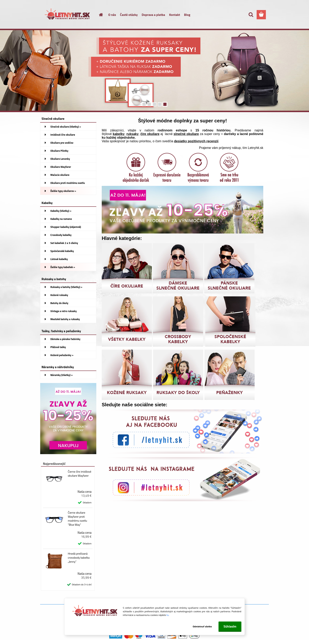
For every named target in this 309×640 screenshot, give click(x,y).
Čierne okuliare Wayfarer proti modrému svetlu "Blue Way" (77, 519)
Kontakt (174, 14)
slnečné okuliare (186, 134)
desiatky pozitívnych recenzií (196, 141)
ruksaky (132, 134)
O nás (112, 14)
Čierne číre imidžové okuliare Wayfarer (79, 474)
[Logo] (67, 15)
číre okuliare (150, 134)
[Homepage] (98, 14)
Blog (187, 14)
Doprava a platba (153, 14)
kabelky (119, 134)
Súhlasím (230, 626)
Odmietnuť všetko (202, 626)
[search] (250, 14)
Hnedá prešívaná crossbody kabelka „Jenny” (78, 558)
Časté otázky (129, 14)
